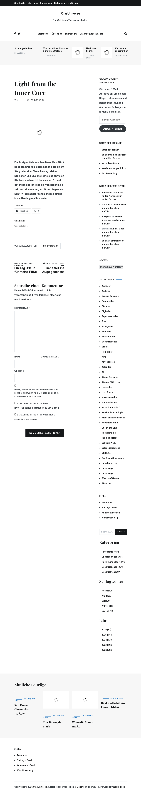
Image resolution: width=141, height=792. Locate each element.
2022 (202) (107, 650)
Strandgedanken (23, 48)
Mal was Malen (109, 402)
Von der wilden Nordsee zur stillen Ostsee (55, 49)
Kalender (106, 367)
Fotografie (107, 326)
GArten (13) (108, 611)
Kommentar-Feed (111, 512)
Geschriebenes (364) (112, 567)
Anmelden (107, 502)
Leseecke (107, 387)
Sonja (105, 240)
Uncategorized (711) (112, 557)
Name (17, 357)
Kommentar (22, 308)
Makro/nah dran (110, 397)
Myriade (106, 204)
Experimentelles (110, 316)
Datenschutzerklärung (66, 3)
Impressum (46, 3)
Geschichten (108, 336)
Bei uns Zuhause (110, 296)
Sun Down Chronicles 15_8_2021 (21, 709)
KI (103, 372)
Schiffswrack (50, 246)
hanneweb (107, 192)
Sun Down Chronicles (113, 458)
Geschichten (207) (111, 572)
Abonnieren (112, 128)
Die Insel (106, 306)
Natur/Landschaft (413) (114, 562)
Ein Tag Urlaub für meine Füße (26, 268)
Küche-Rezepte (110, 377)
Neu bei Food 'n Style (112, 412)
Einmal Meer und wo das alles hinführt (114, 208)
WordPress (119, 787)
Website (19, 371)
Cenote (80, 787)
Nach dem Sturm (91, 49)
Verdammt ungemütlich (121, 49)
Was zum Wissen (110, 478)
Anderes (106, 291)
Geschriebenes (109, 341)
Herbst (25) (107, 590)
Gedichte (106, 331)
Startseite (19, 3)
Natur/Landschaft (111, 407)
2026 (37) (106, 629)
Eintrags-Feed (109, 507)
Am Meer (106, 286)
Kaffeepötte (108, 362)
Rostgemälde (109, 433)
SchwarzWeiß (109, 443)
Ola (16, 100)
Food (104, 321)
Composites (108, 301)
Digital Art (107, 311)
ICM (104, 357)
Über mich (32, 3)
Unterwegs (107, 468)
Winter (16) (107, 606)
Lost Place (107, 392)
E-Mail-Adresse (50, 357)
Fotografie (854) (110, 552)
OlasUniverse (70, 13)
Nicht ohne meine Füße (113, 417)
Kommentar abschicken (44, 433)
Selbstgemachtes (111, 448)
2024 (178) (107, 640)
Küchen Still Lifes (111, 382)
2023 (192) (107, 645)
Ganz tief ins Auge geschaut (51, 268)
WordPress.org (110, 517)
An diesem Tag (109, 173)
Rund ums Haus (110, 438)
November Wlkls (110, 422)
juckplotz (106, 216)
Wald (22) (106, 596)
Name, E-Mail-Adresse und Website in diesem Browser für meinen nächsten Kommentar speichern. (36, 393)
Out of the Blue (109, 428)
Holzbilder (107, 352)
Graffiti (105, 346)
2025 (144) (107, 635)
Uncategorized (109, 463)
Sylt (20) (106, 601)
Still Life (106, 453)
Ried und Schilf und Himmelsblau (113, 705)
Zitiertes (106, 483)
